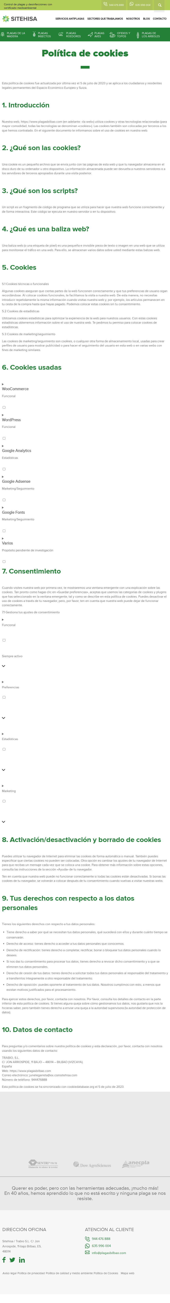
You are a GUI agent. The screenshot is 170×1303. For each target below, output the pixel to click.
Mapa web (127, 1273)
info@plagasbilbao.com (109, 1253)
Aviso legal (10, 1273)
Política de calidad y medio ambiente (69, 1273)
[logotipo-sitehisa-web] (19, 19)
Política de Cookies (106, 1273)
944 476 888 (116, 5)
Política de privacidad (31, 1273)
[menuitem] (70, 19)
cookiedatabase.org (80, 1087)
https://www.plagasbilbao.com (41, 122)
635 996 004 (142, 5)
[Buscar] (159, 6)
